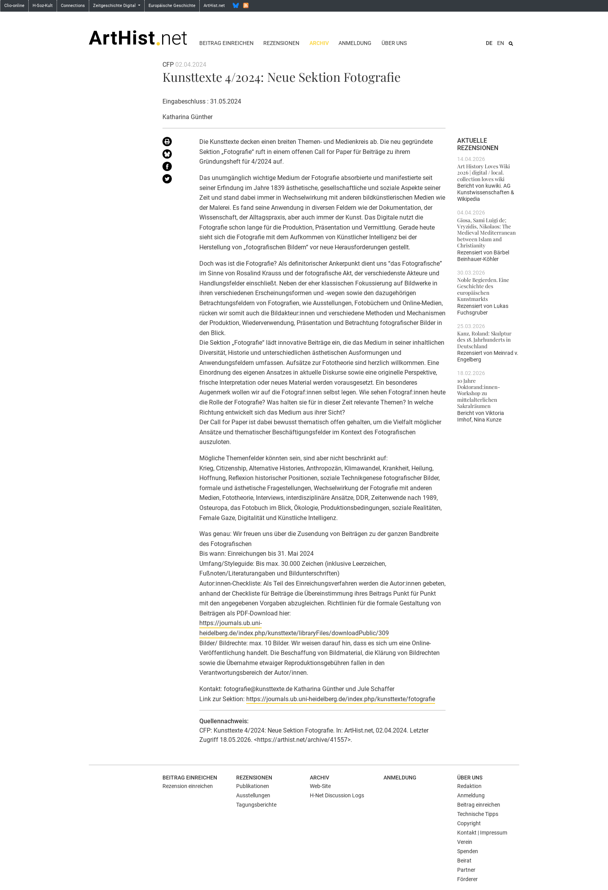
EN (500, 43)
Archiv (319, 43)
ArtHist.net (214, 5)
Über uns (394, 43)
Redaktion (469, 786)
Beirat (464, 860)
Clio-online (14, 5)
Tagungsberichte (256, 805)
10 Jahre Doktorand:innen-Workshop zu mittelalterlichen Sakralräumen (478, 393)
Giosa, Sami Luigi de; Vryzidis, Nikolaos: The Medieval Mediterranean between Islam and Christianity (486, 232)
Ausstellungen (253, 795)
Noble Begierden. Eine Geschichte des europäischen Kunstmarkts (483, 289)
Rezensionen (281, 43)
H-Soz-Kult (43, 5)
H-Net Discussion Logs (337, 795)
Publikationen (252, 786)
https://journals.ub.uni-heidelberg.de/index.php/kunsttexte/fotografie (340, 699)
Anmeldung (355, 43)
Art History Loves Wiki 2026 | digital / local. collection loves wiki (483, 172)
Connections (73, 5)
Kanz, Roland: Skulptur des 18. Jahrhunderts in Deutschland (484, 339)
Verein (464, 842)
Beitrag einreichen (226, 43)
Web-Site (320, 786)
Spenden (467, 851)
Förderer (467, 879)
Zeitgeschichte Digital (115, 5)
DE (489, 43)
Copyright (469, 823)
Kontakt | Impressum (482, 833)
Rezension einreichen (187, 786)
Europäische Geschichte (172, 5)
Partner (466, 870)
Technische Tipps (477, 814)
